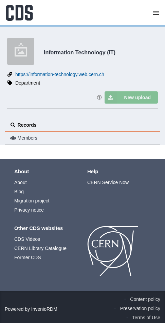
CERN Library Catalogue (40, 248)
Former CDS (27, 257)
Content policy (145, 299)
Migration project (32, 200)
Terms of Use (146, 317)
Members (23, 138)
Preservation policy (140, 308)
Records (23, 125)
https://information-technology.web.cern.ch (59, 74)
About (20, 182)
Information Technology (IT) (79, 52)
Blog (19, 191)
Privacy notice (29, 210)
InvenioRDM (44, 309)
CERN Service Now (108, 182)
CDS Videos (27, 239)
